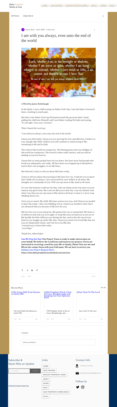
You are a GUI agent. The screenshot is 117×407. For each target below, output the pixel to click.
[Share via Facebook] (22, 270)
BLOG (45, 388)
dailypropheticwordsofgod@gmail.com (90, 373)
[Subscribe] (35, 371)
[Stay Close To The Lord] (91, 299)
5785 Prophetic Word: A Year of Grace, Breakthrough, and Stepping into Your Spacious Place (58, 312)
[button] (103, 16)
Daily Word (28, 16)
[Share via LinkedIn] (32, 270)
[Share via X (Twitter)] (27, 270)
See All (103, 287)
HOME (45, 366)
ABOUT (46, 379)
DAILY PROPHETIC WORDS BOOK (56, 392)
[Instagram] (83, 387)
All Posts (15, 16)
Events (45, 396)
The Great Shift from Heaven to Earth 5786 (25, 312)
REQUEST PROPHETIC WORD (54, 375)
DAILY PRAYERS (49, 370)
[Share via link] (37, 270)
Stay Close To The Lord (87, 311)
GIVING (46, 383)
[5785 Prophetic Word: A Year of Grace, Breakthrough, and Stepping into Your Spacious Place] (58, 299)
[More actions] (94, 29)
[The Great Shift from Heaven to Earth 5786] (25, 299)
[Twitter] (78, 387)
